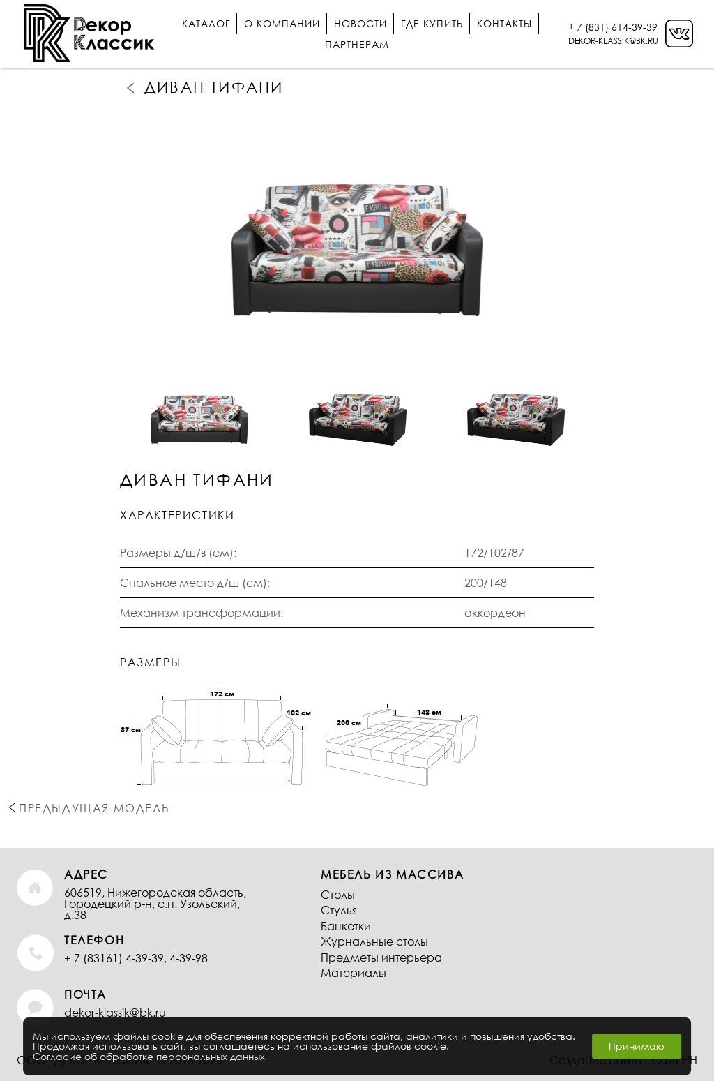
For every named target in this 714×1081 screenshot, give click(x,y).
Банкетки (346, 925)
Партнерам (357, 44)
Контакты (504, 23)
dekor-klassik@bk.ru (115, 1012)
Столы (338, 894)
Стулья (339, 909)
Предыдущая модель (131, 87)
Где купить (432, 23)
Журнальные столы (374, 941)
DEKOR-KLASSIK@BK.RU (613, 41)
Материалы (353, 972)
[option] (357, 227)
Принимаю (636, 1045)
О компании (282, 23)
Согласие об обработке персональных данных (149, 1056)
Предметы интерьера (381, 957)
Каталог (206, 23)
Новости (360, 23)
